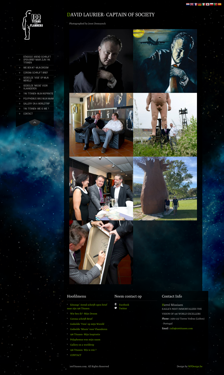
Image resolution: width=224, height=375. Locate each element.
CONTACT (28, 113)
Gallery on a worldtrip (36, 103)
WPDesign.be (195, 366)
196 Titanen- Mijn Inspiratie (38, 93)
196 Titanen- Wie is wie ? (36, 108)
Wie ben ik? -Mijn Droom (35, 67)
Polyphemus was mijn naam (38, 98)
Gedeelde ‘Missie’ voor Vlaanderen (35, 87)
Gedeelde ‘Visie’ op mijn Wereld (36, 79)
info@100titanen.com (181, 328)
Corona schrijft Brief (35, 72)
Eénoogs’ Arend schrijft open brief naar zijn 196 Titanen (37, 59)
